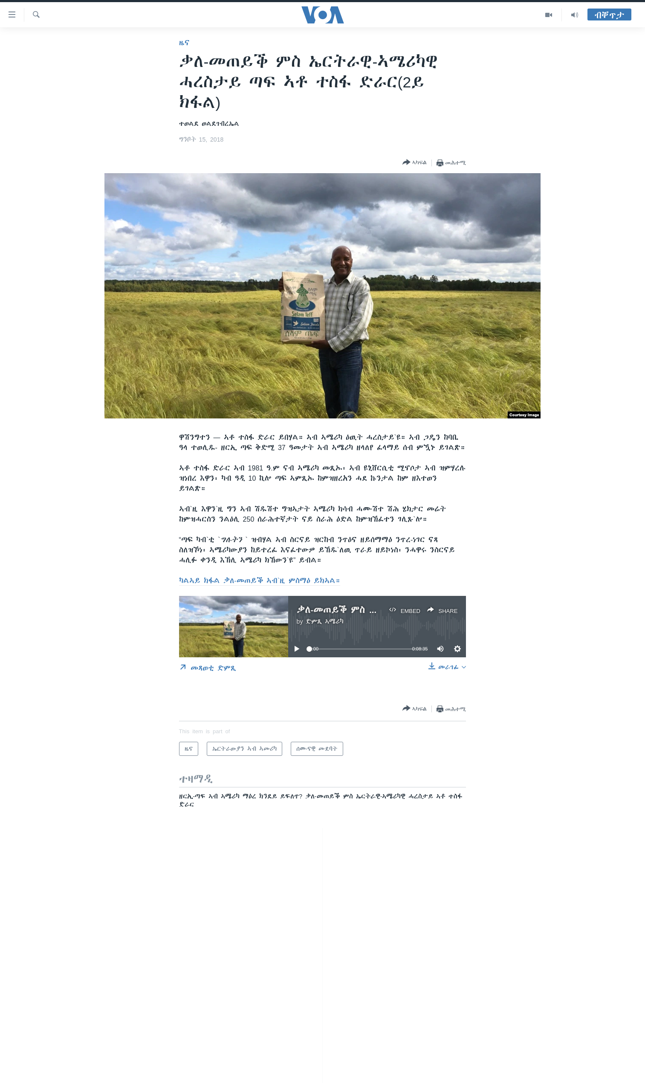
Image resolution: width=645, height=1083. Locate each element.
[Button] (414, 163)
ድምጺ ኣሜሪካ (325, 621)
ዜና (184, 42)
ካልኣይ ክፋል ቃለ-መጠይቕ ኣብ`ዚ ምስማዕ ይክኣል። (260, 580)
